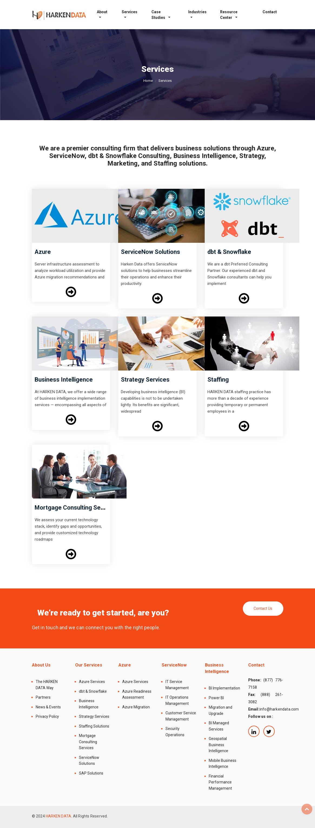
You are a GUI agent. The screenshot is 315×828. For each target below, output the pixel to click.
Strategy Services (145, 379)
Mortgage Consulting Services (76, 507)
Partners (43, 697)
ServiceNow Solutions (150, 251)
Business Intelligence (64, 379)
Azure (43, 251)
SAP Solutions (91, 773)
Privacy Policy (47, 716)
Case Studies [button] (158, 15)
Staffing (218, 379)
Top (306, 809)
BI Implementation (224, 688)
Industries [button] (197, 12)
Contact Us (263, 608)
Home (148, 81)
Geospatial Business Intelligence (218, 744)
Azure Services (92, 681)
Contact (270, 12)
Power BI (216, 698)
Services (129, 12)
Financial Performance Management (220, 782)
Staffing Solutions (94, 726)
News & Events (48, 707)
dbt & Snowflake (229, 251)
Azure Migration (136, 707)
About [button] (102, 12)
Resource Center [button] (228, 15)
